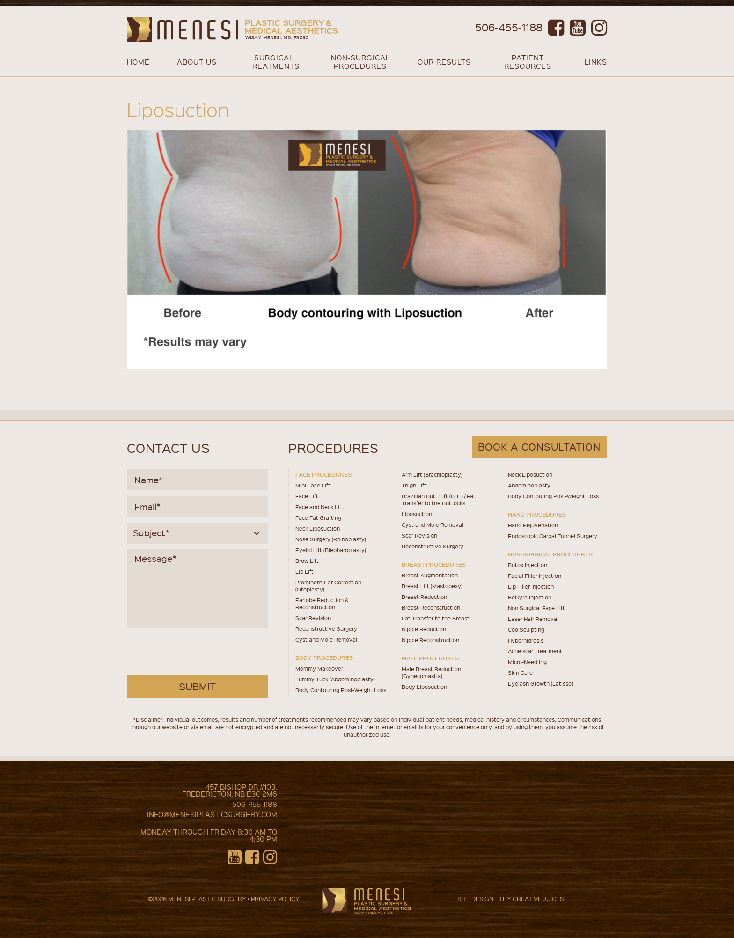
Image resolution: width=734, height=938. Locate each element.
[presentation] (198, 652)
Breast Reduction (424, 596)
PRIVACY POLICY (275, 898)
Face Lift (306, 496)
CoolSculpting (526, 629)
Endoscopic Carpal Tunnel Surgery (552, 535)
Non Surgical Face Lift (536, 608)
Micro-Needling (527, 661)
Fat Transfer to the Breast (436, 618)
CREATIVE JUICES (538, 898)
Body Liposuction (424, 686)
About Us (197, 62)
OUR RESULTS (444, 62)
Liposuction (417, 513)
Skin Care (520, 672)
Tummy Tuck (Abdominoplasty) (335, 679)
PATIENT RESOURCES (527, 61)
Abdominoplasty (529, 485)
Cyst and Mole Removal (326, 639)
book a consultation (539, 446)
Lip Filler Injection (531, 586)
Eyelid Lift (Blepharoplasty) (330, 550)
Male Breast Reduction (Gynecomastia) (431, 672)
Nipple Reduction (424, 629)
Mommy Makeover (319, 668)
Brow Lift (307, 560)
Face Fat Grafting (318, 517)
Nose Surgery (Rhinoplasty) (330, 539)
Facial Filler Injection (534, 575)
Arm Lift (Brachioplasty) (432, 474)
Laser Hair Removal (533, 618)
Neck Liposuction (317, 528)
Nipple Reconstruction (430, 639)
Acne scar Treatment (535, 651)
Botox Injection (527, 565)
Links (596, 62)
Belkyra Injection (529, 597)
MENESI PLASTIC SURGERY (207, 898)
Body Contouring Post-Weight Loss (340, 690)
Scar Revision (313, 617)
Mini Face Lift (312, 485)
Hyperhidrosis (525, 640)
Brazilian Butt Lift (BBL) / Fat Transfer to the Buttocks (439, 500)
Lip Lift (304, 571)
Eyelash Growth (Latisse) (540, 683)
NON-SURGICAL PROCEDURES (360, 61)
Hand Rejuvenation (533, 525)
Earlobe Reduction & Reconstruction (322, 604)
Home (138, 62)
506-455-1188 (509, 27)
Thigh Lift (414, 485)
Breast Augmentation (430, 575)
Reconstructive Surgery (326, 628)
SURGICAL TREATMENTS (274, 61)
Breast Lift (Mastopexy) (432, 586)
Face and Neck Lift (319, 506)
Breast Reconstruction (431, 607)
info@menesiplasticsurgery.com (212, 814)
